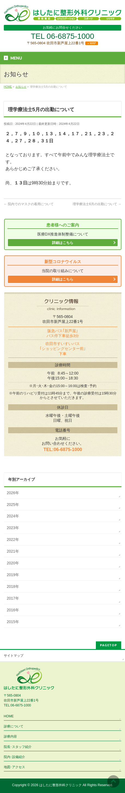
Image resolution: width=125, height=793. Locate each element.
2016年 (13, 610)
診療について (13, 726)
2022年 (13, 539)
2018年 (13, 586)
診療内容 (10, 736)
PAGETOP (108, 645)
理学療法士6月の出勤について (97, 204)
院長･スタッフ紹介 (18, 747)
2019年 (13, 575)
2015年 (13, 622)
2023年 (13, 528)
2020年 (13, 563)
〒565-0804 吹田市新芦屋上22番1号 (62, 43)
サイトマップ (13, 656)
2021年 (13, 551)
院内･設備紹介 (14, 757)
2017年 (13, 598)
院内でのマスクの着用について (29, 204)
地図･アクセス (14, 767)
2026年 (13, 493)
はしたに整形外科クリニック (60, 785)
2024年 (13, 516)
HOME (9, 716)
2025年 (13, 504)
